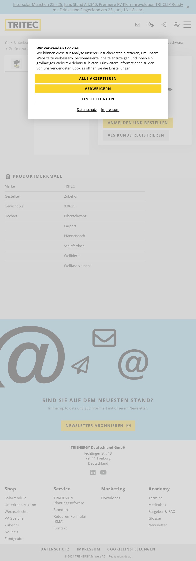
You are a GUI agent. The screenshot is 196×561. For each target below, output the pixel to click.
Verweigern (98, 88)
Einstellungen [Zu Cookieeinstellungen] (98, 99)
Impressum (110, 109)
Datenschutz (87, 109)
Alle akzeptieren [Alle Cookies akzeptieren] (98, 78)
